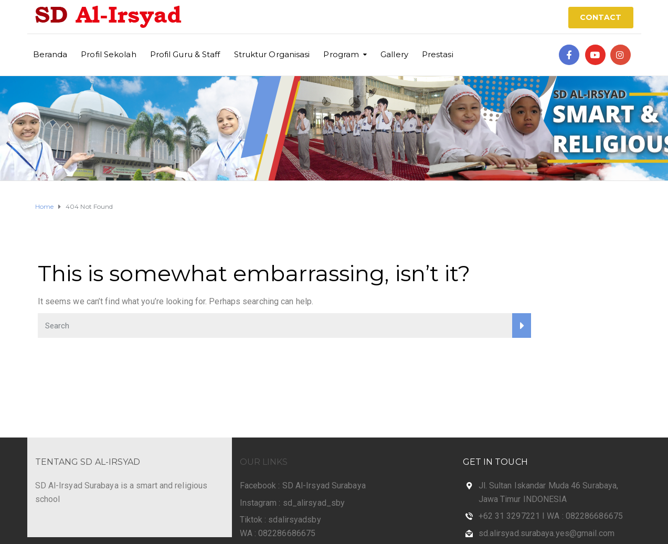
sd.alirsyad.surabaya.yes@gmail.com (546, 533)
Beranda (50, 54)
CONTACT (601, 17)
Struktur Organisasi (272, 54)
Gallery (394, 54)
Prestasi (437, 54)
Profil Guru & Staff (185, 54)
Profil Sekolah (108, 54)
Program (341, 54)
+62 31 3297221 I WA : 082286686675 (551, 516)
